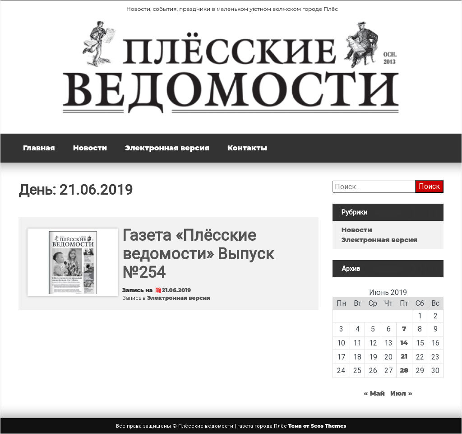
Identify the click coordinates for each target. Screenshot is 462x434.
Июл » (401, 393)
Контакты (247, 148)
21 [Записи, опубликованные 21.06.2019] (404, 356)
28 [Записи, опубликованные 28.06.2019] (404, 370)
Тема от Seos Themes (317, 426)
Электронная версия (167, 148)
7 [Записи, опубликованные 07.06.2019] (404, 329)
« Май (374, 393)
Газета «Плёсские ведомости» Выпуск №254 (198, 254)
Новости (90, 148)
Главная (39, 148)
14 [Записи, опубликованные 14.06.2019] (404, 343)
